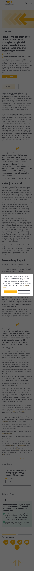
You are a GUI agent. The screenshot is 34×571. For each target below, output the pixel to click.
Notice (4, 287)
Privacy (27, 285)
